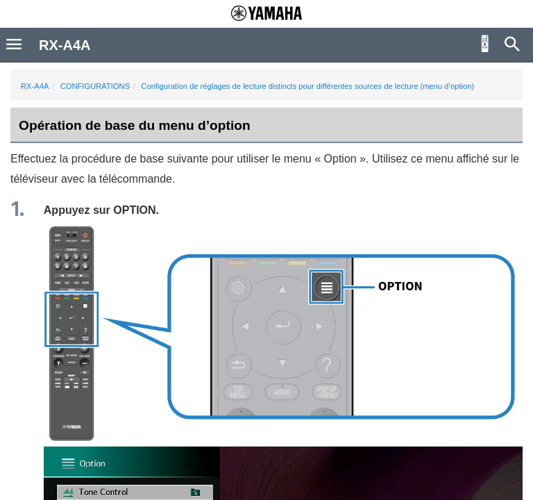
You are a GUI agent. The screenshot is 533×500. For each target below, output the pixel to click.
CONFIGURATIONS (95, 86)
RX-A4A (35, 86)
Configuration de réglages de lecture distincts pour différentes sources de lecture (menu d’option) (307, 86)
